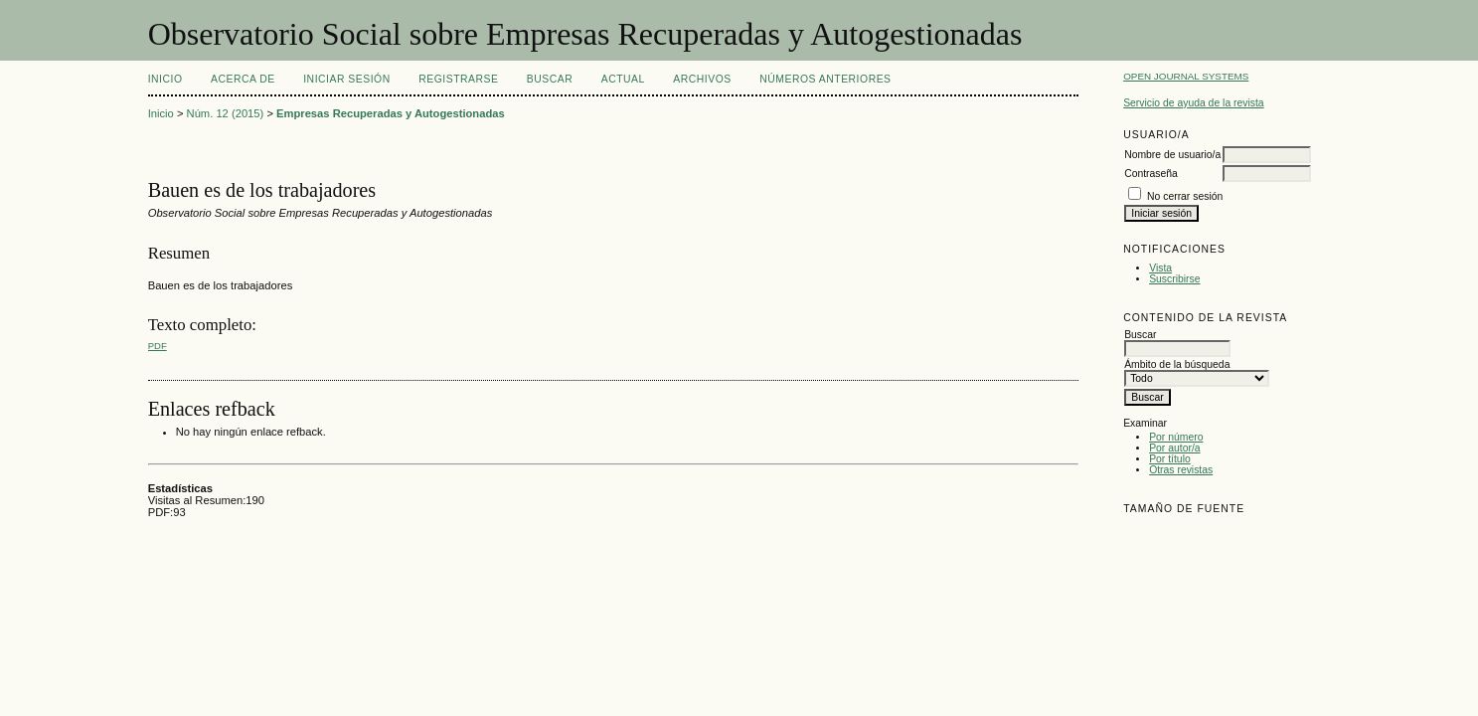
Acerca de (243, 79)
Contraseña (1151, 173)
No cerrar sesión (1185, 196)
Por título (1170, 458)
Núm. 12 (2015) (225, 113)
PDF (157, 345)
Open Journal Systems (1185, 76)
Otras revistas (1181, 469)
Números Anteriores (825, 79)
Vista (1160, 268)
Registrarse (458, 79)
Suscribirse (1174, 278)
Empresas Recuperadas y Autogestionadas (390, 113)
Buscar (550, 79)
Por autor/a (1174, 448)
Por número (1176, 437)
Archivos (702, 79)
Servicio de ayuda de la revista (1193, 102)
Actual (623, 79)
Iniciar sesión (347, 79)
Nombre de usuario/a (1172, 154)
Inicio (165, 79)
